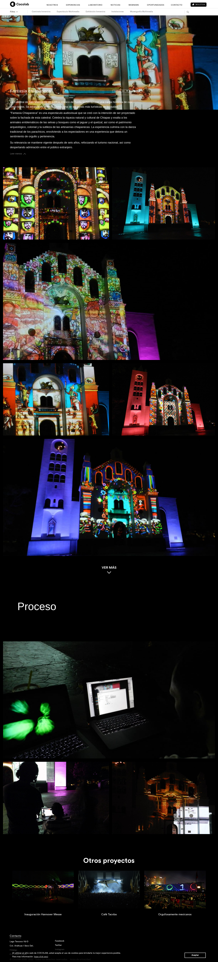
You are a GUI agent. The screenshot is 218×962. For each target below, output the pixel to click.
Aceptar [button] (195, 955)
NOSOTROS (52, 5)
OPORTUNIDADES (155, 5)
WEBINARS (134, 5)
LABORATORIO (95, 5)
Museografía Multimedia (141, 12)
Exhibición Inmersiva (95, 12)
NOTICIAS (115, 5)
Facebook (59, 943)
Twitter (58, 947)
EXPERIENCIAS (73, 5)
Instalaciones (117, 12)
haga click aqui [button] (41, 957)
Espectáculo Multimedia (68, 12)
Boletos (198, 4)
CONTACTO (176, 5)
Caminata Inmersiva (41, 12)
